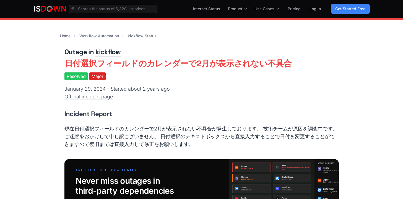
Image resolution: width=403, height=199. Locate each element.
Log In (315, 8)
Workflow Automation (99, 35)
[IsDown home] (50, 9)
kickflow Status (142, 35)
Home (65, 35)
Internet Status (206, 8)
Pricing (294, 8)
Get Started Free (350, 8)
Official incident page (88, 97)
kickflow (108, 52)
